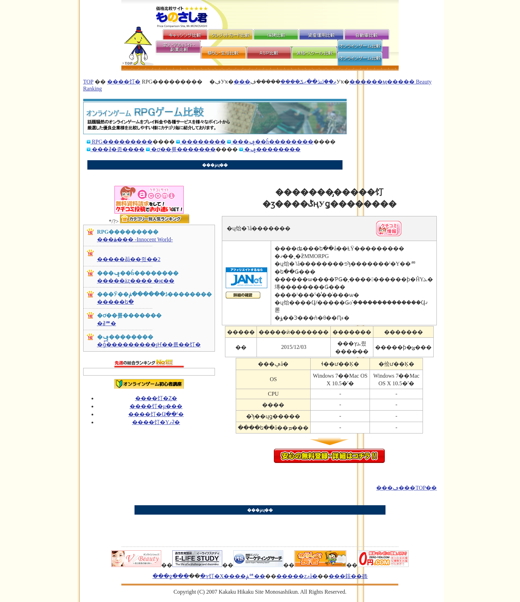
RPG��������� (121, 142)
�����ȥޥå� (297, 576)
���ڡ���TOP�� (406, 488)
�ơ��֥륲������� (183, 149)
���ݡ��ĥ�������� (272, 142)
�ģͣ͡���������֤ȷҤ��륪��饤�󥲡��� (149, 344)
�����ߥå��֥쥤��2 (129, 259)
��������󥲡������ (203, 142)
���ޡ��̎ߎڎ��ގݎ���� (285, 82)
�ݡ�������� (272, 149)
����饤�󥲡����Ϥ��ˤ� (156, 414)
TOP (88, 82)
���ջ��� (171, 576)
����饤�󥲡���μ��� (156, 406)
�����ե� (115, 302)
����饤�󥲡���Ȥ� (156, 398)
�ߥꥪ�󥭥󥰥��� (106, 323)
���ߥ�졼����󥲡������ (117, 149)
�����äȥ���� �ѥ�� (135, 281)
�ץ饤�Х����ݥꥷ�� (233, 576)
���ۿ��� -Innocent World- (135, 239)
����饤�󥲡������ (123, 82)
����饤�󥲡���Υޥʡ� (156, 422)
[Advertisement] (213, 172)
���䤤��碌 (348, 576)
